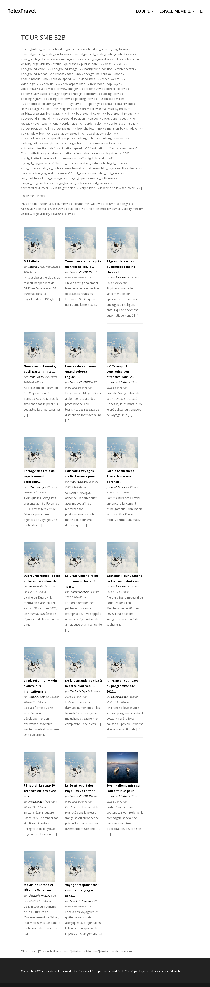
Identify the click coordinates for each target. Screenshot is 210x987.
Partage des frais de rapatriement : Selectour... (39, 476)
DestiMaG (33, 266)
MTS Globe (32, 261)
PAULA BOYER (36, 801)
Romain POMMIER (80, 272)
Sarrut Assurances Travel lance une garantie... (120, 476)
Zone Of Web (171, 971)
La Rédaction (118, 697)
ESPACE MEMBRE (175, 12)
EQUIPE (143, 12)
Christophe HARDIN (39, 895)
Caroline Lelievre (37, 697)
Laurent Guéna (119, 382)
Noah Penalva (119, 277)
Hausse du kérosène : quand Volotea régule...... (81, 371)
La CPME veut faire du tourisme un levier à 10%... (81, 581)
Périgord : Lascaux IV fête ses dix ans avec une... (40, 790)
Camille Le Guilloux (80, 901)
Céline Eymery (36, 377)
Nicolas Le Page (78, 691)
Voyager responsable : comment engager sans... (82, 890)
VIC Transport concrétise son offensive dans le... (121, 371)
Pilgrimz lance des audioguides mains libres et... (121, 266)
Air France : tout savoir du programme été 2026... (124, 686)
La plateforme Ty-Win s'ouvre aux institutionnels (40, 686)
